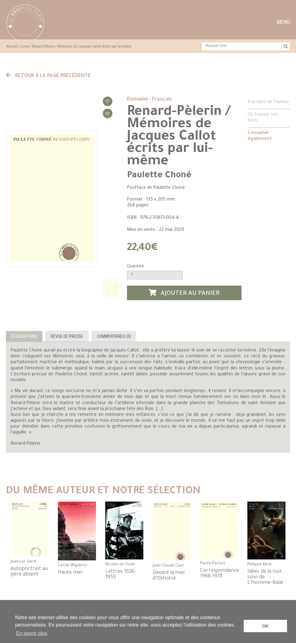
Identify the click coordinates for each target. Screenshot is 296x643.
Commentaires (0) (114, 336)
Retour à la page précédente (48, 76)
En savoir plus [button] (31, 633)
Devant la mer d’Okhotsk (169, 575)
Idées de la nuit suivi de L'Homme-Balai (265, 577)
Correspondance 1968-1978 (219, 573)
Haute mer (70, 573)
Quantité (135, 266)
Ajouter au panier (184, 293)
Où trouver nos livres (263, 118)
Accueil (12, 46)
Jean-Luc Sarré (24, 562)
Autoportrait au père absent (29, 571)
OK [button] (265, 626)
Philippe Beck (259, 565)
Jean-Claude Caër (168, 566)
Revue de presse (67, 336)
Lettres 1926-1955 (120, 574)
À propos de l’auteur (268, 102)
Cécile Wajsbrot (72, 565)
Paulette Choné (159, 176)
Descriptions (24, 336)
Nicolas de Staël (120, 565)
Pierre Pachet (212, 564)
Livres (24, 46)
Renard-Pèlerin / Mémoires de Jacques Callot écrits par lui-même (81, 46)
